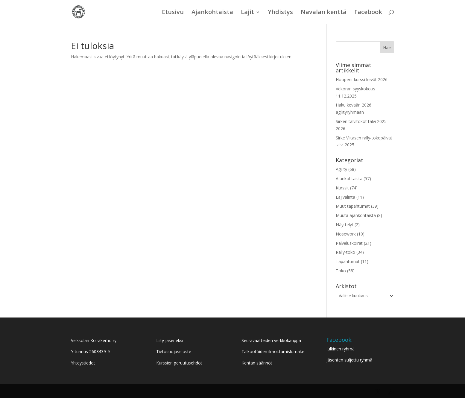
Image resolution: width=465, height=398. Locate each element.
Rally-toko (345, 252)
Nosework (346, 234)
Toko (341, 271)
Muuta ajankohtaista (356, 215)
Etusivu (173, 13)
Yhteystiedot (83, 363)
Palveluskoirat (349, 243)
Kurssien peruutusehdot (179, 363)
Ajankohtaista (212, 13)
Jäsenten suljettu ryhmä (349, 360)
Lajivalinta (345, 197)
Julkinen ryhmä (340, 349)
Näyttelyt (344, 224)
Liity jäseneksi (169, 340)
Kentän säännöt (256, 363)
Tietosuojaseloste (173, 351)
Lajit (247, 13)
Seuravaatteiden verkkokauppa (271, 340)
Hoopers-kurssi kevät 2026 (362, 79)
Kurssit (342, 188)
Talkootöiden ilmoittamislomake (272, 351)
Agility (341, 169)
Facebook (368, 13)
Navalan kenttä (324, 13)
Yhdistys (280, 13)
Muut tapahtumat (353, 206)
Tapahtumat (348, 261)
